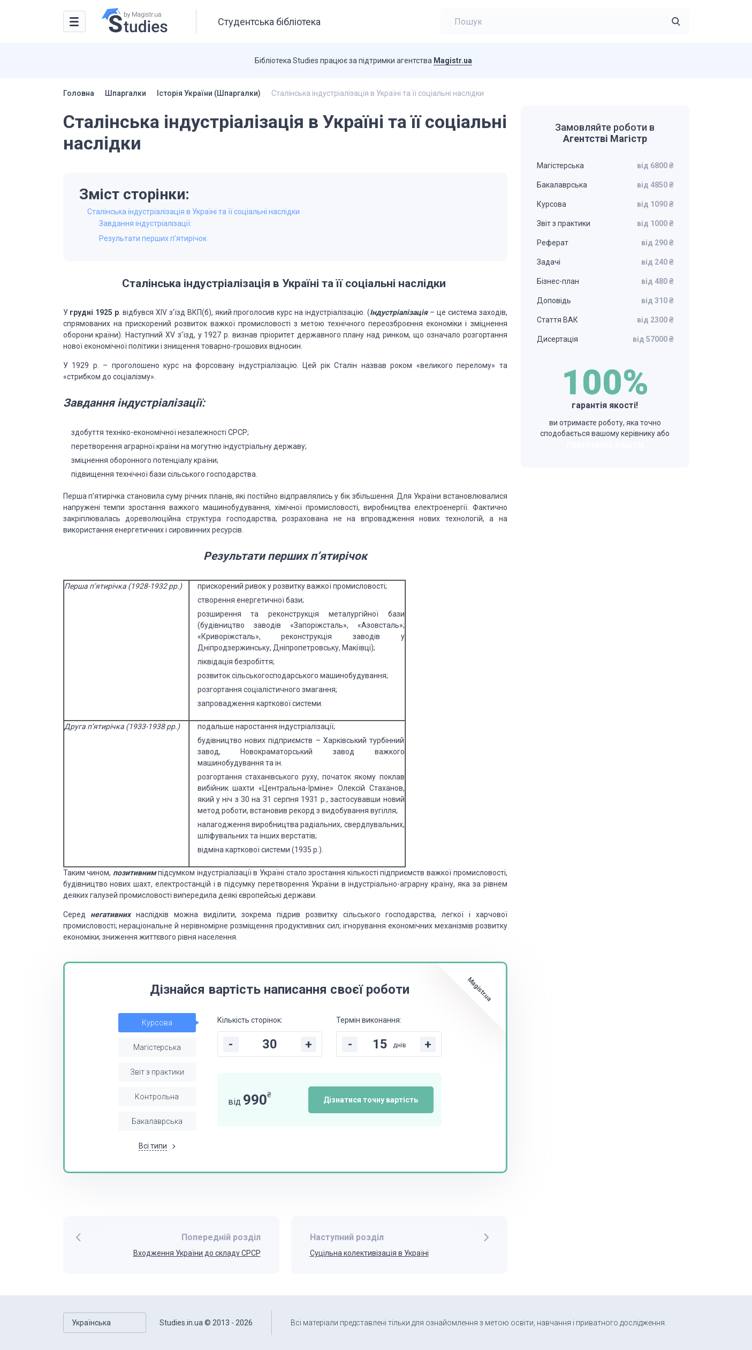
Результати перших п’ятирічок (153, 238)
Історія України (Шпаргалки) (209, 93)
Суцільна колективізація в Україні (369, 1253)
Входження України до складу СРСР (197, 1253)
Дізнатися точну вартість (370, 1100)
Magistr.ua (453, 60)
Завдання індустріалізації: (145, 223)
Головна (78, 93)
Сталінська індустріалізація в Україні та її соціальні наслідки (194, 211)
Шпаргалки (125, 93)
